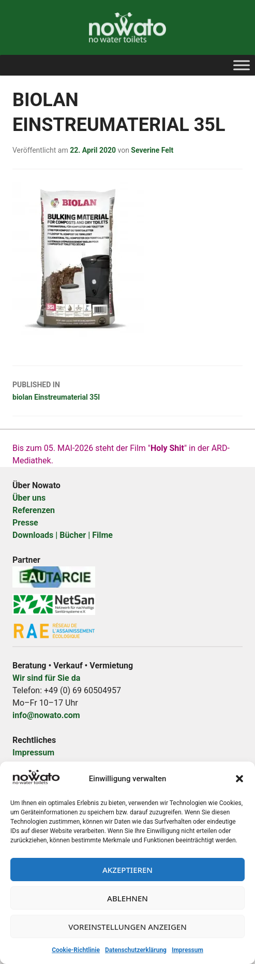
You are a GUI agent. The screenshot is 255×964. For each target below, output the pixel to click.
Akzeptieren (127, 870)
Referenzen (33, 510)
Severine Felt (152, 150)
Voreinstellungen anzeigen (127, 927)
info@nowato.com (46, 715)
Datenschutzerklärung (136, 950)
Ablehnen (127, 898)
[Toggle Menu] (241, 65)
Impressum (187, 950)
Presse (25, 523)
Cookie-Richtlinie (76, 950)
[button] (239, 778)
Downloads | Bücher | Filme (62, 535)
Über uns (29, 498)
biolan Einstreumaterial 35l (127, 389)
